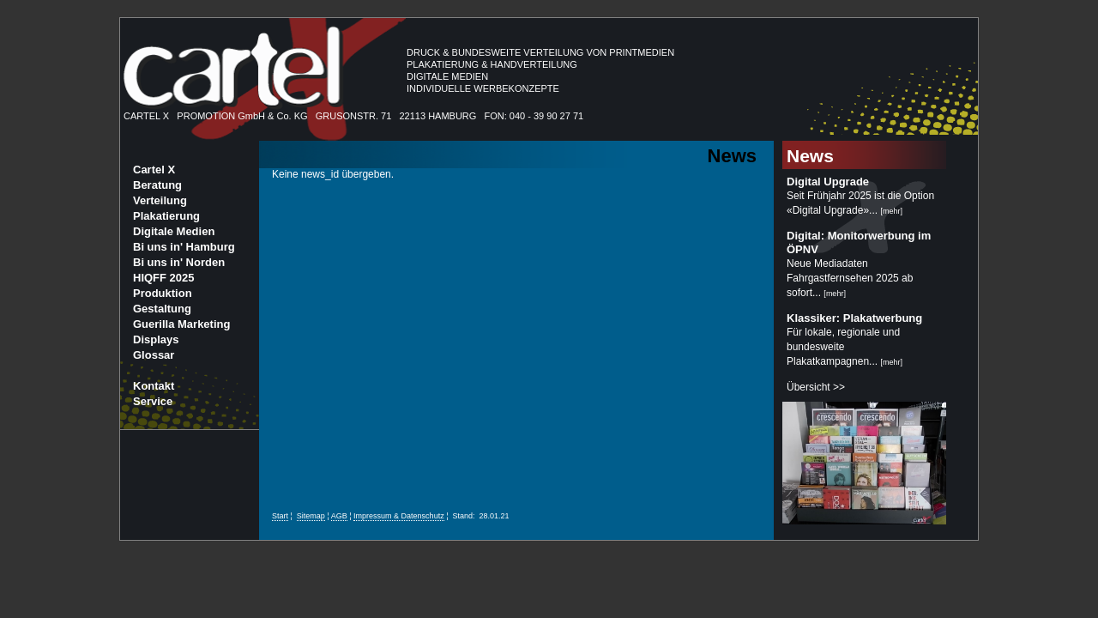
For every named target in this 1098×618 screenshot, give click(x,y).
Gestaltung (162, 308)
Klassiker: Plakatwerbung (854, 318)
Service (152, 401)
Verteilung (160, 200)
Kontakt (153, 385)
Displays (155, 339)
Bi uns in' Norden (179, 262)
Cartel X (154, 169)
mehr (892, 211)
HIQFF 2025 (164, 277)
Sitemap (311, 516)
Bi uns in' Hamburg (184, 246)
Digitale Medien (173, 231)
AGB (339, 516)
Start (280, 516)
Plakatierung (166, 215)
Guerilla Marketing (181, 324)
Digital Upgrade (828, 181)
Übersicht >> (816, 387)
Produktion (162, 293)
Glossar (153, 354)
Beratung (157, 185)
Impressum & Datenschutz (398, 516)
